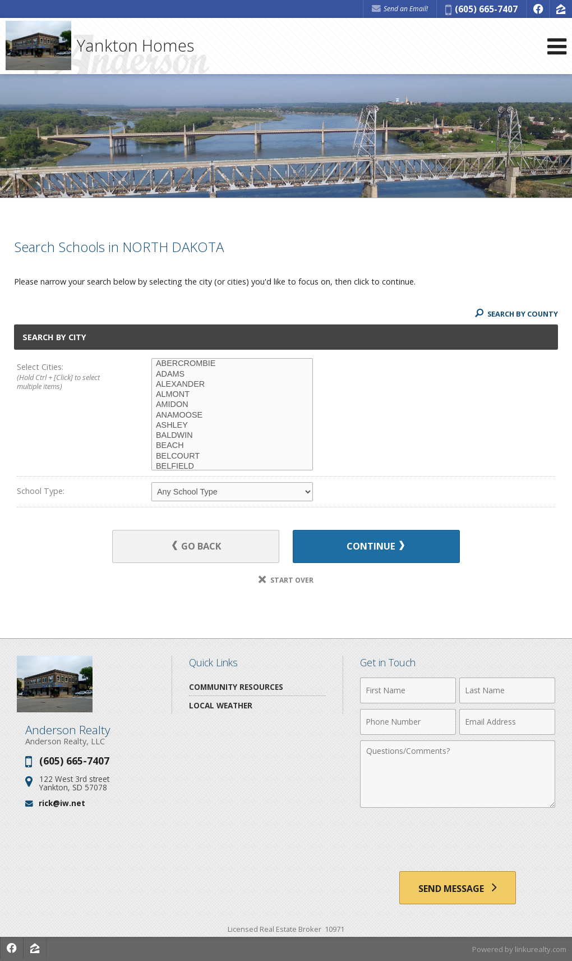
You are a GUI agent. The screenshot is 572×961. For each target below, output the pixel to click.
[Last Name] (507, 690)
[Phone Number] (408, 722)
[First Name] (408, 690)
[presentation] (457, 841)
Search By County (515, 314)
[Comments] (457, 774)
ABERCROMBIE (232, 364)
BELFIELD (232, 466)
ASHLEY (232, 425)
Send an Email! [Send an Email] (400, 8)
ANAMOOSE (232, 415)
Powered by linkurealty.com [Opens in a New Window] (519, 950)
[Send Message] (457, 888)
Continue (373, 546)
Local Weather (220, 705)
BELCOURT (232, 456)
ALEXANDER (232, 384)
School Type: (40, 491)
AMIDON (232, 405)
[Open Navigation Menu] (556, 46)
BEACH (232, 446)
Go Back (199, 546)
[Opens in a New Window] (538, 9)
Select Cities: (70, 376)
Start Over (286, 580)
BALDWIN (232, 436)
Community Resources (236, 686)
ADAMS (232, 374)
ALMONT (232, 395)
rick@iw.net (62, 803)
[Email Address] (507, 722)
